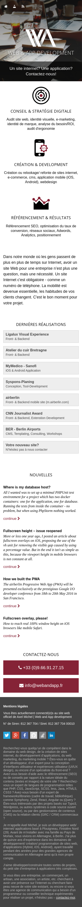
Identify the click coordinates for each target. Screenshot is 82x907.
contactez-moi (65, 897)
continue (11, 518)
